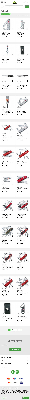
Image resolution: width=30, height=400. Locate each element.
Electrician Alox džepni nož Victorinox (22, 137)
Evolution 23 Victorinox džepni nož (22, 292)
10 (17, 330)
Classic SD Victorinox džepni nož (22, 189)
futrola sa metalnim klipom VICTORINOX (7, 318)
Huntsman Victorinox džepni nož (7, 241)
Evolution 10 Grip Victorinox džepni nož (7, 267)
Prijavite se (15, 349)
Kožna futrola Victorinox (20, 60)
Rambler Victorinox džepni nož (7, 137)
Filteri (27, 6)
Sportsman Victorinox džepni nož (22, 163)
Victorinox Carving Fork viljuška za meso (7, 112)
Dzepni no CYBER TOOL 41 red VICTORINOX (21, 215)
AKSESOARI (19, 32)
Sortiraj (3, 6)
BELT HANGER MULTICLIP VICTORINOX (5, 60)
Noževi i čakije (5, 32)
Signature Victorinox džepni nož (7, 163)
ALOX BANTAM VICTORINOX (6, 34)
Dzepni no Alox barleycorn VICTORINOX (6, 189)
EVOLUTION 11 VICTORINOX (5, 292)
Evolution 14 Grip (21, 240)
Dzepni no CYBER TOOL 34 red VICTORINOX (6, 215)
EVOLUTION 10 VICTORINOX (20, 267)
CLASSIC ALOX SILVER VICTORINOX (22, 112)
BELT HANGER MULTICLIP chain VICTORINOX (21, 34)
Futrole (18, 58)
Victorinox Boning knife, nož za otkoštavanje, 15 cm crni (7, 86)
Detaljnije (4, 398)
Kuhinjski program (6, 109)
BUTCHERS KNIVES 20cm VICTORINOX (22, 86)
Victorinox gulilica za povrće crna (22, 318)
